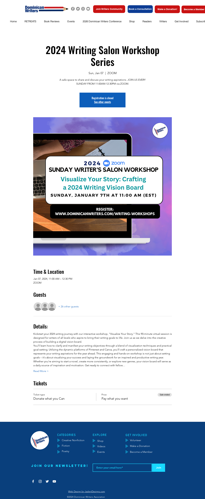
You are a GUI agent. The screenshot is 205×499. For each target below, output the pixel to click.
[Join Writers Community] (109, 9)
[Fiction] (68, 446)
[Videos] (104, 446)
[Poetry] (68, 451)
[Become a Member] (145, 452)
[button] (30, 21)
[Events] (110, 452)
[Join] (158, 468)
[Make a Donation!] (167, 9)
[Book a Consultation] (140, 9)
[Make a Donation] (144, 446)
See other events (102, 102)
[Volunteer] (137, 440)
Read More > (41, 371)
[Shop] (105, 441)
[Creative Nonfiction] (77, 440)
